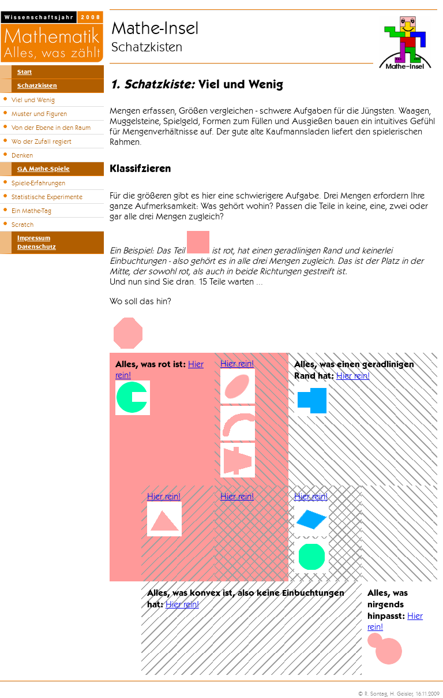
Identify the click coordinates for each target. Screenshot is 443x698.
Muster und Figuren (39, 114)
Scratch (22, 225)
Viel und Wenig (33, 100)
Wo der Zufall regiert (42, 141)
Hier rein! (237, 364)
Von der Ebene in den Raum (51, 128)
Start (24, 72)
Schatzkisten (37, 85)
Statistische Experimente (47, 197)
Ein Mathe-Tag (31, 211)
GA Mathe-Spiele (43, 169)
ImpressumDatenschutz (36, 242)
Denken (22, 155)
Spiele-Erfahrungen (38, 183)
